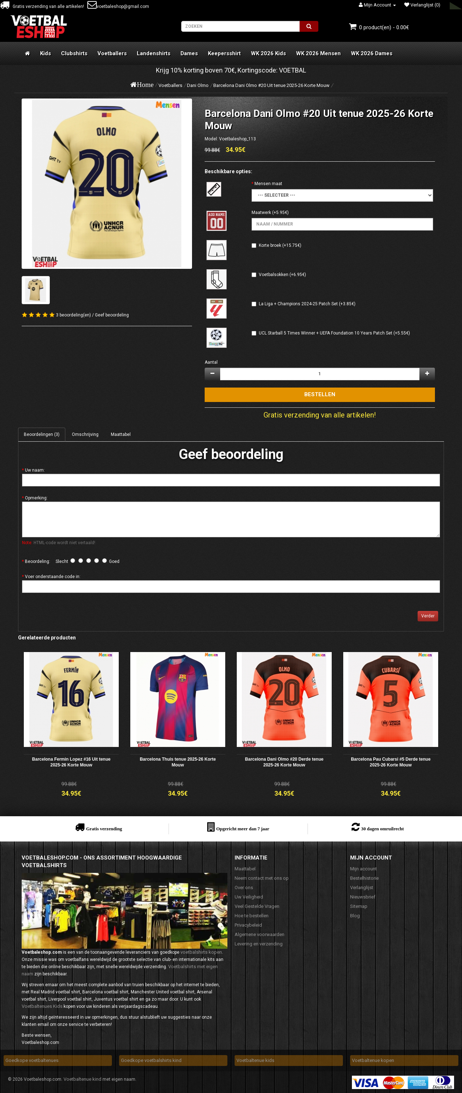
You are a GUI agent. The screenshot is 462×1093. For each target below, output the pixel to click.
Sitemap (358, 906)
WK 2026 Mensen (318, 53)
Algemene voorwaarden (259, 934)
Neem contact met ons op (262, 878)
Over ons (244, 887)
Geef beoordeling (112, 315)
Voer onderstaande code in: (52, 576)
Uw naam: (35, 470)
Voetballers (112, 53)
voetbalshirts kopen (201, 952)
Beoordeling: (37, 561)
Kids (45, 53)
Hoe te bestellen (252, 915)
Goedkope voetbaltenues (31, 1060)
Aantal (211, 362)
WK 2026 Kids (268, 53)
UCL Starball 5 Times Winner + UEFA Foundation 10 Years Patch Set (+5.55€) (334, 333)
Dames (189, 53)
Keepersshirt (224, 53)
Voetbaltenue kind (82, 1079)
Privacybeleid (248, 925)
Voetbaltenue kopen (373, 1060)
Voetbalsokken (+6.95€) (282, 274)
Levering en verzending (259, 943)
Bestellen (319, 394)
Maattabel (121, 434)
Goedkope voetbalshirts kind (151, 1060)
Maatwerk (261, 212)
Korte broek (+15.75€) (280, 245)
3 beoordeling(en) (73, 315)
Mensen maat (268, 183)
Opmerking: (36, 497)
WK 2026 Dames (371, 53)
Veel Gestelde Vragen (257, 906)
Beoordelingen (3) (42, 434)
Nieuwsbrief (362, 897)
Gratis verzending (104, 828)
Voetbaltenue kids (255, 1060)
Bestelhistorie (364, 878)
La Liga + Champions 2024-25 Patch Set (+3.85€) (307, 303)
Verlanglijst (361, 887)
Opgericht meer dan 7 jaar (242, 828)
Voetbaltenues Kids (42, 1006)
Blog (355, 915)
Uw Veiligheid (249, 897)
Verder (428, 615)
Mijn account (363, 868)
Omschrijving (85, 434)
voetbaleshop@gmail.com (118, 6)
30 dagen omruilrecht (382, 828)
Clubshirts (74, 53)
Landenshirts (153, 53)
